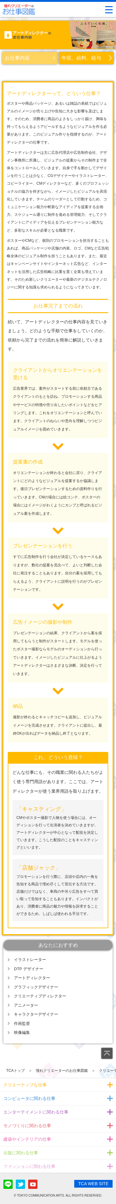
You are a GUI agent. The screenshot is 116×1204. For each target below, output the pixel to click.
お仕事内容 (17, 58)
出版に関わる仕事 (20, 1152)
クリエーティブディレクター (40, 996)
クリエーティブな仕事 (25, 1084)
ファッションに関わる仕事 (29, 1166)
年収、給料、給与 (81, 58)
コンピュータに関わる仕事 (29, 1098)
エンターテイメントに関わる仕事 (35, 1112)
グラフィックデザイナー (36, 987)
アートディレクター (32, 977)
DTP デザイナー (28, 969)
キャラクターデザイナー (36, 1014)
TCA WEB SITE (93, 1183)
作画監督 (22, 1023)
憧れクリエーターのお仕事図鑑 (62, 1070)
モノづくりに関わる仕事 (27, 1125)
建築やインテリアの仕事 (27, 1139)
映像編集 (22, 1032)
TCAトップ (15, 1070)
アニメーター (26, 1005)
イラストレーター (30, 959)
